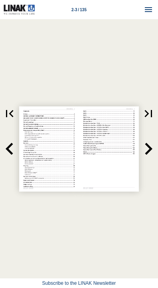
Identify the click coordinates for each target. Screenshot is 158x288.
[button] (9, 113)
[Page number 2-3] (79, 9)
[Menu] (148, 9)
